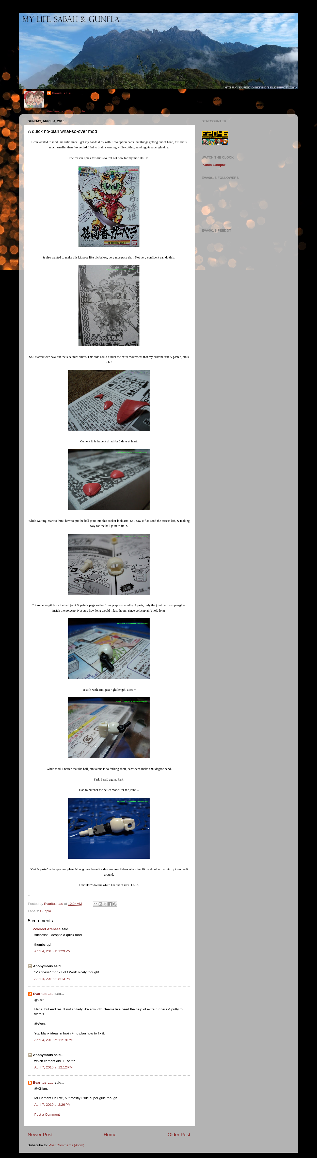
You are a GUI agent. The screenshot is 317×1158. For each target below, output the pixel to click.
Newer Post (40, 1134)
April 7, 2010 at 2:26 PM (52, 1105)
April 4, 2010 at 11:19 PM (53, 1040)
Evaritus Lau (62, 93)
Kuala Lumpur (214, 165)
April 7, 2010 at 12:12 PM (53, 1067)
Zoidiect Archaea (46, 929)
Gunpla (45, 911)
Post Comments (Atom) (66, 1145)
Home (110, 1134)
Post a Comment (47, 1114)
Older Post (179, 1134)
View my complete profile (66, 111)
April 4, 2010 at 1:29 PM (52, 951)
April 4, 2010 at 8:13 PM (52, 979)
